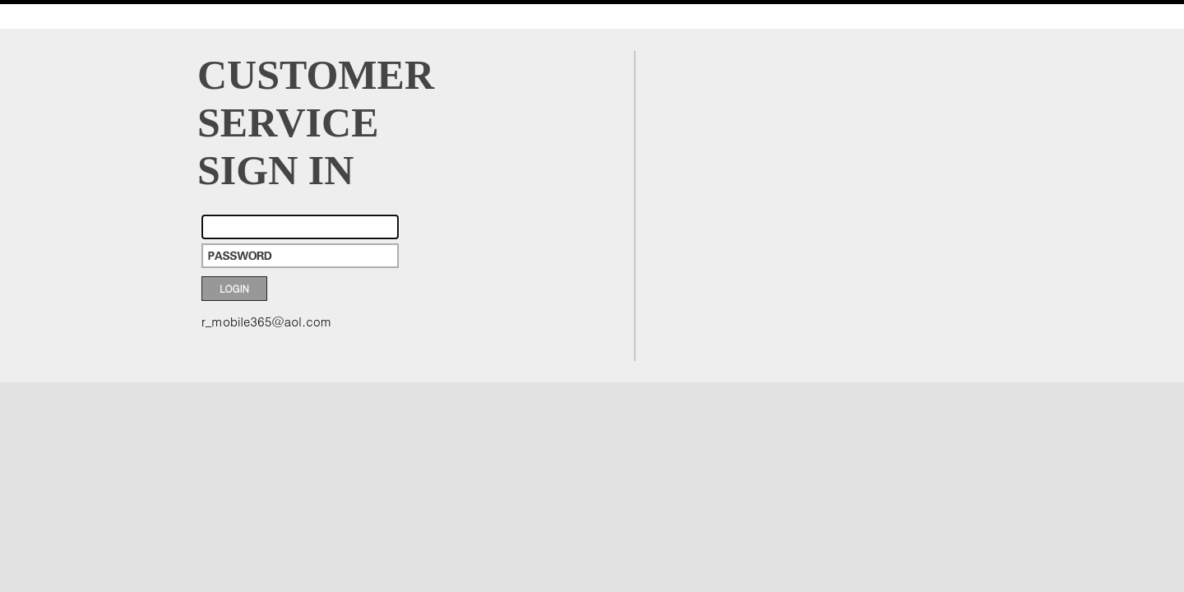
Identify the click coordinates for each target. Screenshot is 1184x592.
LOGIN (234, 288)
